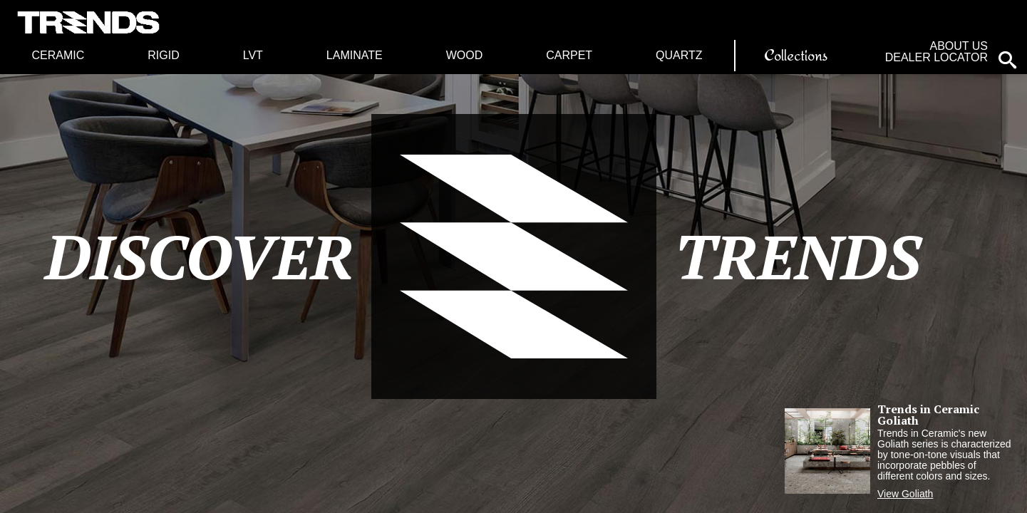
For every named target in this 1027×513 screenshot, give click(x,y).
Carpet (569, 55)
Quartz (679, 55)
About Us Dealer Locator (936, 52)
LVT (253, 55)
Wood (464, 55)
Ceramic (57, 55)
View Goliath (905, 493)
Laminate (354, 55)
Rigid (163, 55)
